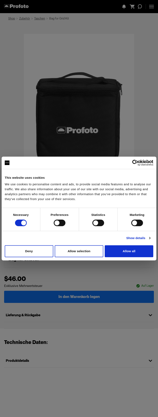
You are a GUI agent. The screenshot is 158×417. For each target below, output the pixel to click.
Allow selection (79, 251)
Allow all (129, 251)
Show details (135, 238)
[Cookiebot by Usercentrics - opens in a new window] (135, 163)
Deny (29, 251)
